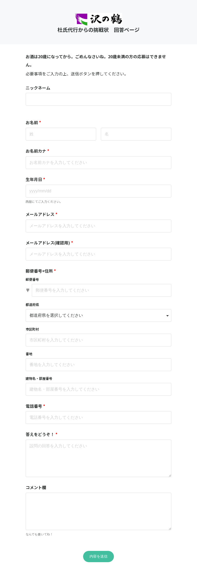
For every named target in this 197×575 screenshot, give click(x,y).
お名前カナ (37, 151)
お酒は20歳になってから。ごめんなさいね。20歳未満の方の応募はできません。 (96, 60)
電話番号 (35, 406)
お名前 (33, 122)
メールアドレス (41, 214)
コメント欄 (36, 487)
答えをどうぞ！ (41, 434)
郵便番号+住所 (41, 271)
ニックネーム (38, 88)
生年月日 (35, 179)
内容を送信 (98, 556)
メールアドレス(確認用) (49, 243)
